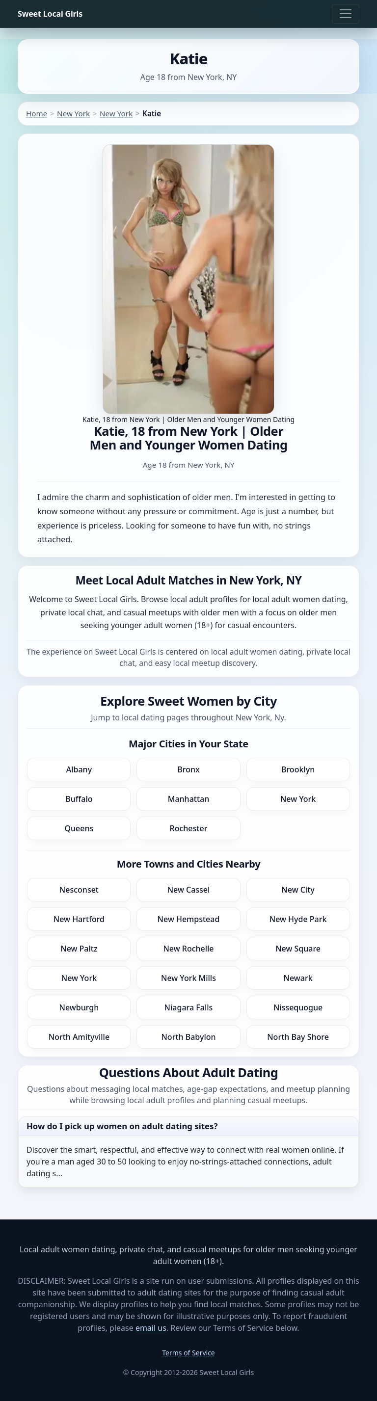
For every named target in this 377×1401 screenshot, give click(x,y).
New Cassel (188, 889)
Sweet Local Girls (50, 13)
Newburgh (79, 1007)
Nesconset (79, 889)
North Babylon (188, 1036)
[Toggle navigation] (345, 14)
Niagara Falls (188, 1007)
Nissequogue (298, 1007)
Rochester (189, 828)
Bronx (188, 769)
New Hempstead (189, 919)
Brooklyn (298, 769)
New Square (298, 948)
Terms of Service (188, 1352)
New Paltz (78, 948)
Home (36, 113)
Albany (79, 769)
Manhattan (189, 798)
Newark (298, 978)
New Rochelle (188, 948)
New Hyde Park (298, 919)
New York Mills (188, 978)
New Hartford (79, 919)
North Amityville (79, 1036)
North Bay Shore (298, 1036)
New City (297, 889)
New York (73, 113)
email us (150, 1327)
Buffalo (78, 798)
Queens (79, 828)
